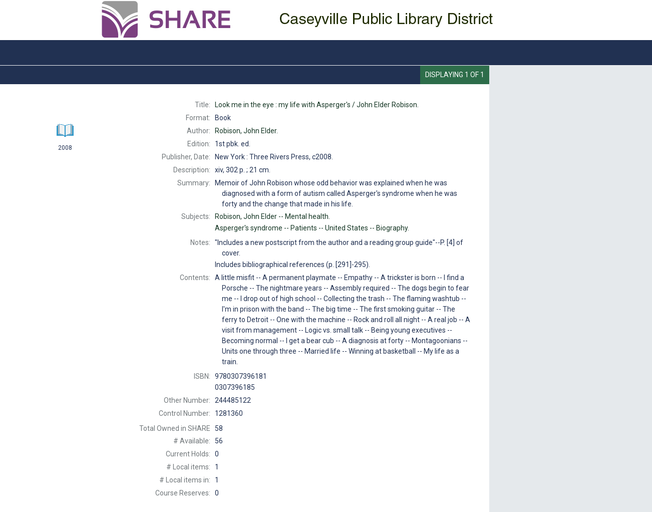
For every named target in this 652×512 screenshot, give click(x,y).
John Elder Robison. (317, 105)
